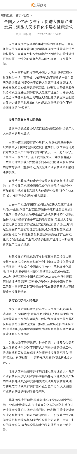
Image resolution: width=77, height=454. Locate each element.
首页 (19, 15)
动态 (26, 15)
